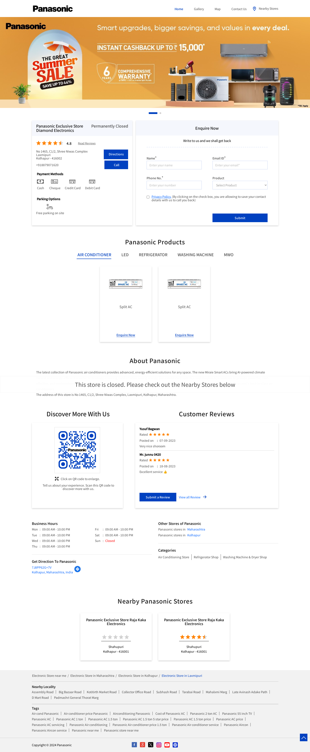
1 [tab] (150, 113)
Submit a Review (158, 497)
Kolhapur (193, 535)
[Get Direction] (77, 571)
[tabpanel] (155, 62)
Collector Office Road (136, 692)
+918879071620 (47, 165)
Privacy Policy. (161, 196)
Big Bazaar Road (70, 692)
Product (218, 178)
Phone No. (155, 177)
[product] (240, 185)
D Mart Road (40, 697)
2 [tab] (161, 113)
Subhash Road (166, 692)
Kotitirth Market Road (102, 692)
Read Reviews (87, 143)
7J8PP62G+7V (41, 567)
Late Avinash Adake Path (249, 692)
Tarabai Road (191, 692)
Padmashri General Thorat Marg (76, 697)
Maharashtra (196, 529)
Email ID (219, 157)
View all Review (189, 497)
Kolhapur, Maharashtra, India (52, 572)
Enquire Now (125, 335)
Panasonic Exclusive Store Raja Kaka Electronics (116, 621)
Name (152, 157)
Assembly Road (43, 692)
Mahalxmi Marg (216, 692)
